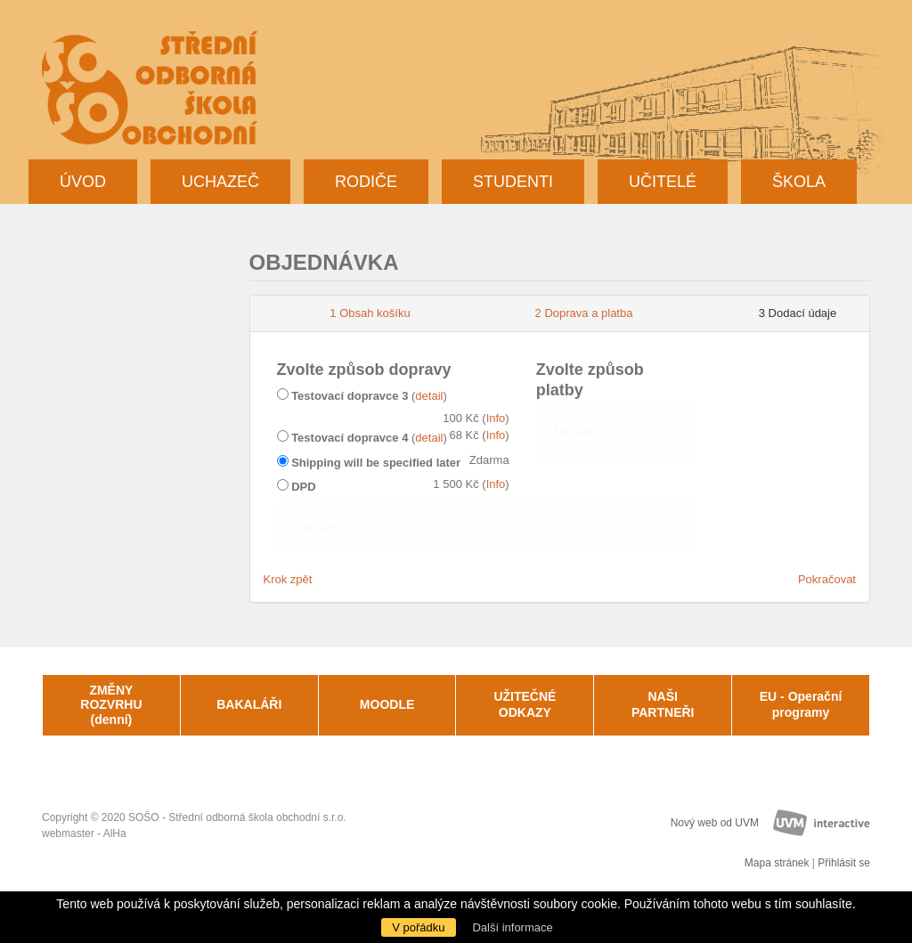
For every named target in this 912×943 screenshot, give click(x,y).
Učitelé (662, 182)
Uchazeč (220, 182)
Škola (799, 182)
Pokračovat (827, 579)
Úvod (83, 182)
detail (429, 395)
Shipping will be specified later (375, 462)
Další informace (512, 927)
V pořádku (418, 927)
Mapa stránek (777, 863)
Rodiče (366, 182)
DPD (303, 486)
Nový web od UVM (715, 823)
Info (496, 418)
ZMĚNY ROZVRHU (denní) (111, 705)
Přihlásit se (844, 863)
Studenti (513, 182)
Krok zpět (288, 579)
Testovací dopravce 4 (349, 437)
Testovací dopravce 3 (349, 395)
